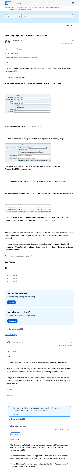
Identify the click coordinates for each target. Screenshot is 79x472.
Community (17, 3)
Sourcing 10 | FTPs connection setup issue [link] (19, 9)
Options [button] (67, 25)
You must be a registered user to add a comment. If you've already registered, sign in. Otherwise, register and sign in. (36, 409)
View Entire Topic (11, 335)
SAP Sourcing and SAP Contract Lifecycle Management (21, 57)
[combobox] (47, 16)
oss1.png (12, 278)
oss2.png (12, 275)
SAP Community (9, 7)
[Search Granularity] (13, 16)
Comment (12, 321)
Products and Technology (23, 7)
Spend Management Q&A (53, 7)
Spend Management (38, 7)
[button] (6, 49)
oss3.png (12, 281)
